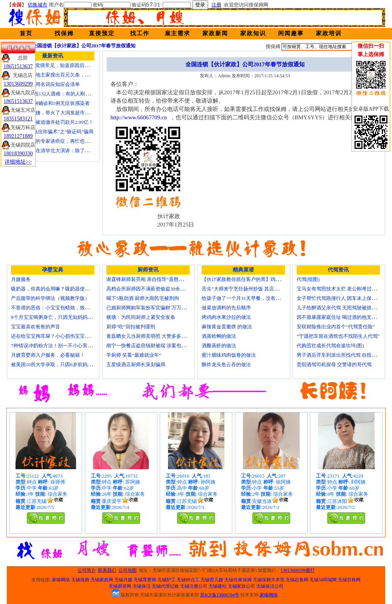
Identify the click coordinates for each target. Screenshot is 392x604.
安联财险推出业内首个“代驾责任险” (336, 326)
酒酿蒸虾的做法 (219, 345)
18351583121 (18, 119)
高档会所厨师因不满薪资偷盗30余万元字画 (153, 289)
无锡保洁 (141, 586)
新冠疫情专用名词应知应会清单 (45, 84)
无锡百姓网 (349, 579)
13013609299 (18, 84)
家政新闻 (215, 33)
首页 (26, 33)
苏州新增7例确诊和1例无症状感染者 (50, 103)
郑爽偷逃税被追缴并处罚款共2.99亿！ (52, 122)
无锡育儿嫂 (212, 579)
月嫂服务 (21, 279)
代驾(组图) (308, 279)
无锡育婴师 (145, 579)
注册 (216, 5)
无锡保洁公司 (269, 586)
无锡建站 (217, 586)
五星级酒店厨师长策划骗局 (135, 364)
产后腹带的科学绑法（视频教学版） (50, 298)
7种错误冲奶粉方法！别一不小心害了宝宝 (56, 345)
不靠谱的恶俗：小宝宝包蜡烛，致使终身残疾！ (62, 308)
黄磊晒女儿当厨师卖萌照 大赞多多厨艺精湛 (153, 336)
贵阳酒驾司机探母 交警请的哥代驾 (334, 364)
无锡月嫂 (123, 579)
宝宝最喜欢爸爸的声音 (35, 326)
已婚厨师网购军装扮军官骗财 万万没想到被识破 (158, 308)
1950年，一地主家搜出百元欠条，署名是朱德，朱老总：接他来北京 (85, 75)
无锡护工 (166, 579)
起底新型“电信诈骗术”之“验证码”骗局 (52, 131)
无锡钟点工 (188, 579)
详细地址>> (18, 162)
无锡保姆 (80, 579)
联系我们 (107, 570)
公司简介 (87, 570)
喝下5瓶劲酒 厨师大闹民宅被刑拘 (142, 298)
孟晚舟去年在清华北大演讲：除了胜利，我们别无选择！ (72, 150)
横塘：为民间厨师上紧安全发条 (140, 317)
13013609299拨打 (298, 570)
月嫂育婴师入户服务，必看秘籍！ (48, 355)
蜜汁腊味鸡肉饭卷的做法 (229, 355)
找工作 (139, 33)
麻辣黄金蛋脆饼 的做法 (227, 326)
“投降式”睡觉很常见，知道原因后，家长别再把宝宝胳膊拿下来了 (82, 65)
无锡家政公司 (241, 586)
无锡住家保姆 (238, 579)
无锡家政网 (101, 579)
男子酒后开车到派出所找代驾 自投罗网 (339, 355)
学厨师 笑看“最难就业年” (133, 355)
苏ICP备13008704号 (219, 595)
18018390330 (18, 153)
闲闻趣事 (291, 33)
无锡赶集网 (297, 579)
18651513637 (18, 66)
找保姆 (64, 33)
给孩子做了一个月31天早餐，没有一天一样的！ (253, 298)
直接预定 (102, 33)
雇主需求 (177, 33)
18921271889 (18, 136)
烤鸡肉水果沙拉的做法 (226, 317)
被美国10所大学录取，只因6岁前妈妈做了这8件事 (65, 364)
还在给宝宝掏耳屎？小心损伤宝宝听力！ (55, 336)
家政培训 (329, 33)
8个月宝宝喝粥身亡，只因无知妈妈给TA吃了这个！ (67, 317)
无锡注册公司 (193, 586)
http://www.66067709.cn (138, 117)
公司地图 (127, 570)
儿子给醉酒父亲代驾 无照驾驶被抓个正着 (341, 308)
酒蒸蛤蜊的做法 (219, 336)
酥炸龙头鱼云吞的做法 (226, 364)
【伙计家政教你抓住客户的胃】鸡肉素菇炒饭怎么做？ (261, 279)
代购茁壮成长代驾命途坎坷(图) (330, 345)
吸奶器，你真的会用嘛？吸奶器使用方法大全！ (62, 289)
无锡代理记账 (165, 586)
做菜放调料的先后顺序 (226, 308)
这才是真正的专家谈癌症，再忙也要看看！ (57, 141)
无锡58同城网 (323, 579)
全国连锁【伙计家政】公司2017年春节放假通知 (83, 45)
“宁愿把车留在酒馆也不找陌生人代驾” (338, 336)
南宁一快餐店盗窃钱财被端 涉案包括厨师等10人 (158, 345)
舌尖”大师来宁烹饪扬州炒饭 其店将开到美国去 (252, 289)
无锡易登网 (120, 586)
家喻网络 (61, 579)
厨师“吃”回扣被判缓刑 (130, 326)
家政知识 (253, 33)
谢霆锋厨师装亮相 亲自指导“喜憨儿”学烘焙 (153, 279)
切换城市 (37, 5)
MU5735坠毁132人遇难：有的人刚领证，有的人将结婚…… (75, 94)
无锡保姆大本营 (269, 579)
